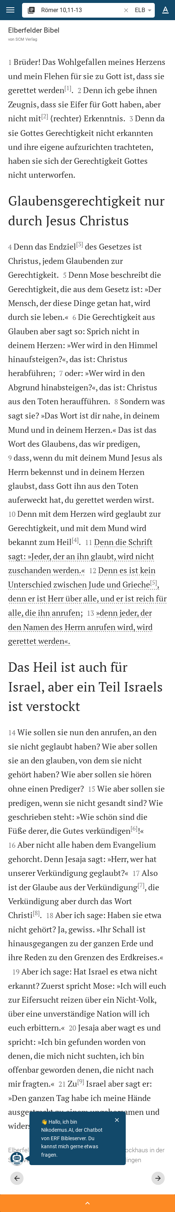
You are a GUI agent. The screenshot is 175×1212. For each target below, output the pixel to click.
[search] (81, 10)
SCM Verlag (26, 39)
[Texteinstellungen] (165, 10)
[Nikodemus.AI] (17, 1158)
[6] (134, 828)
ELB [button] (144, 10)
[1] (67, 88)
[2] (44, 116)
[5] (153, 582)
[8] (36, 913)
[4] (75, 540)
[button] (10, 10)
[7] (141, 885)
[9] (80, 1081)
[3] (79, 244)
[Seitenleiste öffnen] (87, 1203)
